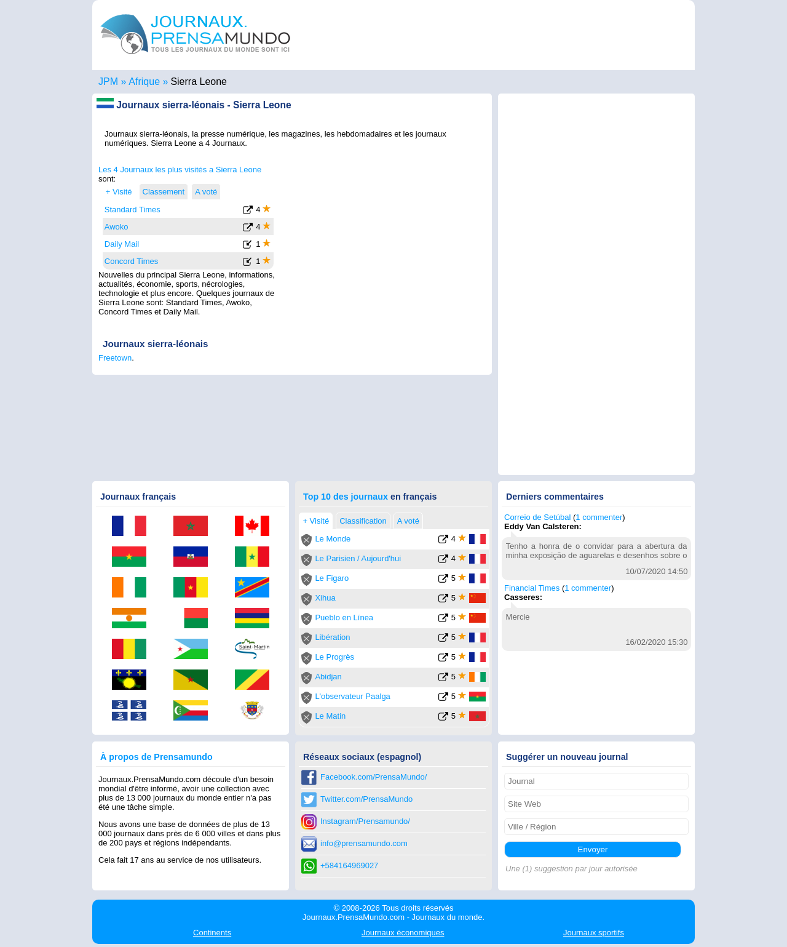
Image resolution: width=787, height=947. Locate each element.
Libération (332, 637)
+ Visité (119, 191)
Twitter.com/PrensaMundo (366, 799)
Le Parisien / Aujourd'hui (358, 558)
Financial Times (532, 588)
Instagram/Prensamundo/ (365, 821)
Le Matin (330, 716)
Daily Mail (122, 244)
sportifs (593, 932)
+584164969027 (349, 865)
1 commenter (598, 517)
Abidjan (328, 676)
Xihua (325, 597)
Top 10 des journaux (345, 496)
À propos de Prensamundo (156, 757)
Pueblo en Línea (344, 617)
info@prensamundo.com (364, 843)
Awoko (117, 226)
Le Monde (332, 538)
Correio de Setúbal (537, 517)
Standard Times (132, 209)
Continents (212, 932)
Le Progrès (334, 656)
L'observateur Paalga (352, 696)
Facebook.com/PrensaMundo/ (373, 776)
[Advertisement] (382, 242)
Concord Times (131, 261)
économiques (403, 932)
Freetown (115, 357)
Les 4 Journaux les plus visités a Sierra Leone (179, 169)
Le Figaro (332, 578)
